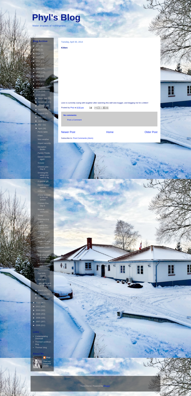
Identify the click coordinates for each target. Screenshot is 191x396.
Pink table (42, 279)
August (41, 113)
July (40, 117)
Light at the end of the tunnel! (44, 284)
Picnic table (42, 132)
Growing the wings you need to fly (43, 175)
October (42, 106)
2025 (38, 50)
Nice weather (43, 139)
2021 (38, 65)
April (40, 128)
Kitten (40, 135)
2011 (38, 306)
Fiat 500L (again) (42, 274)
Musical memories (43, 210)
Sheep (40, 215)
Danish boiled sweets (43, 186)
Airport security (44, 143)
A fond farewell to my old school (44, 197)
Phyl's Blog (56, 17)
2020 (38, 68)
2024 (38, 53)
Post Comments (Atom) (83, 138)
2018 (38, 76)
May (40, 125)
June (40, 121)
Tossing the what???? (43, 226)
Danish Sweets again (44, 158)
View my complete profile (47, 363)
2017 (38, 80)
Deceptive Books (42, 148)
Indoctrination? (44, 251)
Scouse (41, 163)
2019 (38, 72)
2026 (38, 46)
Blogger (107, 386)
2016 (38, 84)
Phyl (48, 357)
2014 (38, 91)
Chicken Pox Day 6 (43, 204)
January (42, 298)
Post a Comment (74, 120)
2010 (38, 310)
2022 (38, 61)
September (43, 110)
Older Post (151, 132)
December (43, 98)
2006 (38, 325)
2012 (38, 302)
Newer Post (68, 132)
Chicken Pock (43, 247)
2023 (38, 57)
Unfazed (41, 191)
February (42, 294)
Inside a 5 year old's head (44, 242)
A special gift (43, 181)
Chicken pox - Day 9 (43, 168)
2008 (38, 318)
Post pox (41, 237)
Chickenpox (43, 270)
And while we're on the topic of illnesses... (44, 257)
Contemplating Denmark (41, 337)
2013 (38, 95)
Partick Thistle (44, 153)
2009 (38, 314)
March (41, 290)
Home (110, 132)
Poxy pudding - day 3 (44, 232)
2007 (38, 321)
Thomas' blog (41, 347)
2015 (38, 87)
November (43, 102)
